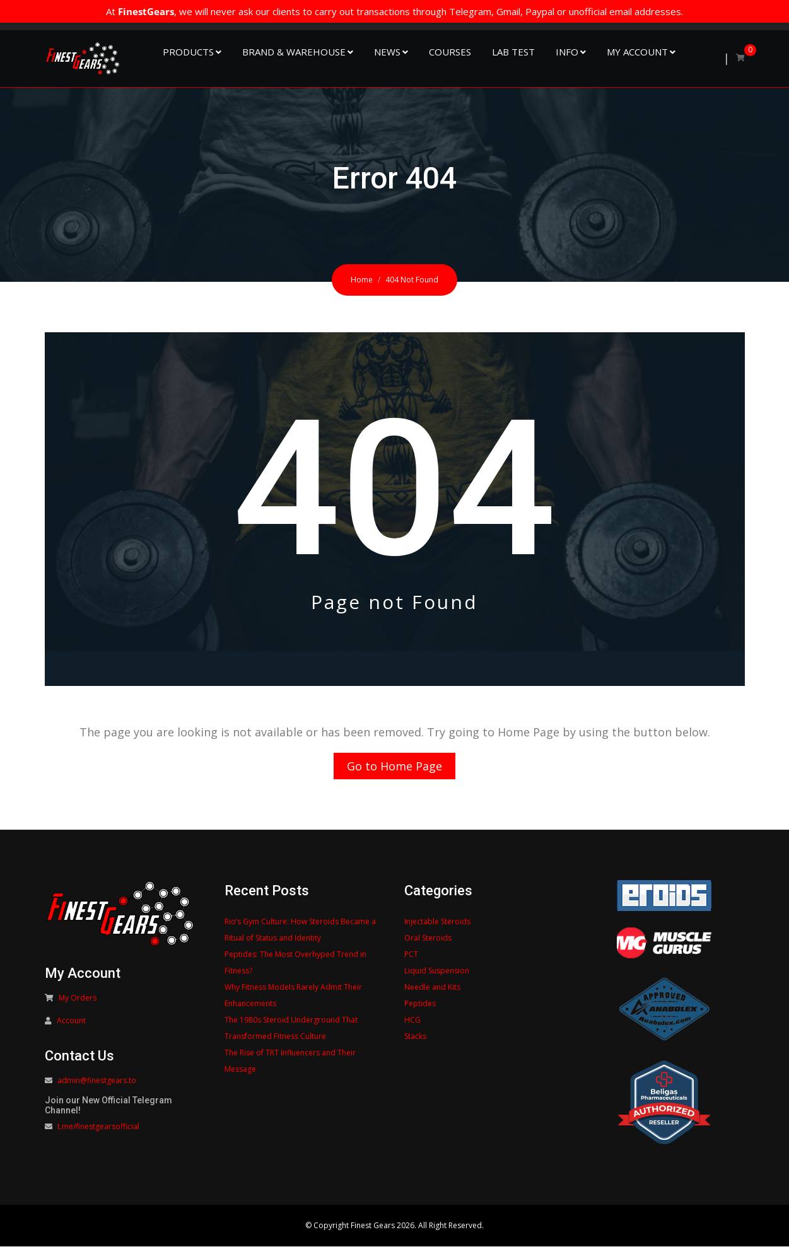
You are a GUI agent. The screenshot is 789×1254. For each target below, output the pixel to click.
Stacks (415, 1043)
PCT (411, 961)
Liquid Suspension (436, 978)
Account (71, 1028)
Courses (450, 51)
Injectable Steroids (437, 929)
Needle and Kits (432, 994)
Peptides (420, 1011)
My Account (637, 51)
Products (188, 51)
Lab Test (513, 51)
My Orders (77, 1005)
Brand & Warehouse (294, 51)
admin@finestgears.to (96, 1088)
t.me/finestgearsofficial (98, 1134)
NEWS (387, 51)
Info (567, 51)
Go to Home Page (394, 769)
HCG (412, 1027)
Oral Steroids (428, 945)
